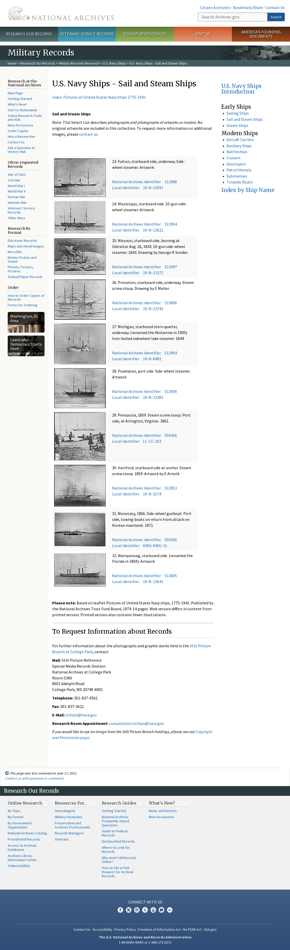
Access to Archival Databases (22, 847)
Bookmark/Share (248, 7)
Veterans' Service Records (87, 33)
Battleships (236, 151)
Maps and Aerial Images (26, 246)
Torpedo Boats (239, 182)
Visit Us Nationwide (22, 110)
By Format (15, 817)
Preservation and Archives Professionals (72, 825)
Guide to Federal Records (115, 833)
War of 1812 (17, 174)
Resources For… (71, 803)
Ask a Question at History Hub (21, 149)
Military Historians (68, 817)
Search (276, 17)
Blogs (161, 910)
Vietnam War (17, 202)
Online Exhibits (19, 865)
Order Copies (18, 130)
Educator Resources (145, 33)
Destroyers (236, 164)
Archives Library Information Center (22, 857)
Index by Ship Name (247, 190)
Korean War (16, 197)
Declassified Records (118, 841)
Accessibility (102, 929)
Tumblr (145, 910)
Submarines (236, 176)
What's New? (17, 104)
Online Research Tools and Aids (25, 117)
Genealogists (65, 810)
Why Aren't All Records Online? (119, 859)
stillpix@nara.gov (81, 714)
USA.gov (210, 929)
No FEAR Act (192, 929)
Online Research (25, 803)
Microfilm (15, 252)
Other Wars (16, 218)
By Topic (14, 810)
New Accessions (20, 125)
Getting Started (20, 98)
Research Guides (119, 803)
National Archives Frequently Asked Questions (115, 821)
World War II (17, 191)
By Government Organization (20, 825)
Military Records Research (79, 63)
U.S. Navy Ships (114, 63)
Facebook (120, 910)
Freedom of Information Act (159, 929)
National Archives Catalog (27, 833)
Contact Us (275, 7)
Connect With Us (145, 902)
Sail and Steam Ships (244, 119)
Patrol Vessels (238, 169)
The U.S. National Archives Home (61, 13)
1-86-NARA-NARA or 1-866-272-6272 (145, 942)
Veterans (62, 839)
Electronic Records (22, 240)
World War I (16, 185)
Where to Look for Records (116, 849)
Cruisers (233, 157)
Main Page (15, 93)
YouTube (153, 910)
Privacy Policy (125, 929)
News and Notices (163, 810)
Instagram (137, 910)
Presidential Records (24, 839)
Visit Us (203, 33)
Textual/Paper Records (25, 276)
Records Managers (69, 833)
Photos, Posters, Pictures (21, 269)
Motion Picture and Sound (22, 259)
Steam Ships (237, 125)
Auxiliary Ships (239, 145)
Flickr (170, 910)
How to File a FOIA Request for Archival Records (117, 871)
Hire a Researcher (21, 136)
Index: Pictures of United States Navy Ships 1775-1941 (99, 97)
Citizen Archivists (215, 7)
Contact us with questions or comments (34, 778)
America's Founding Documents (261, 34)
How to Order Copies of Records (26, 297)
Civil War (14, 180)
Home (12, 63)
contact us (88, 134)
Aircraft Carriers (240, 139)
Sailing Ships (237, 113)
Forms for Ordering (23, 305)
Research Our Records (29, 33)
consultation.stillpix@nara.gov (136, 723)
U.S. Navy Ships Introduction (241, 89)
